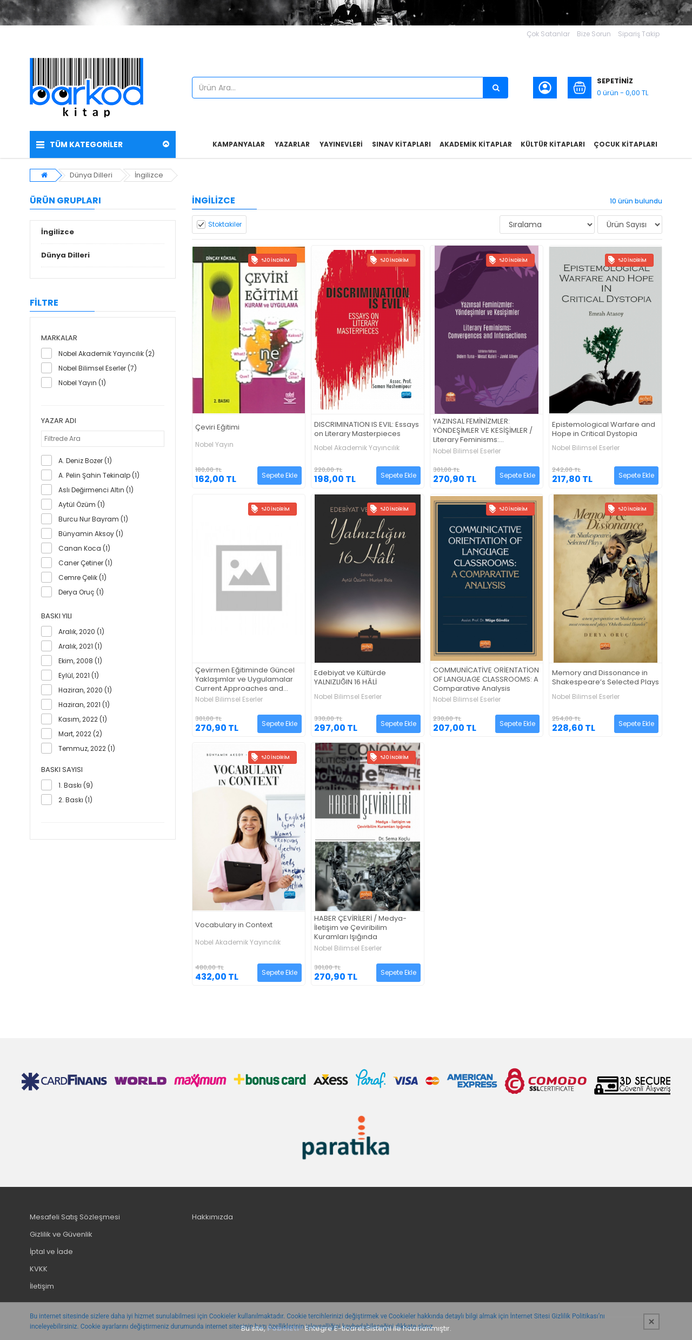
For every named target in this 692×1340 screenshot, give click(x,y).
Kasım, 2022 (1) (82, 719)
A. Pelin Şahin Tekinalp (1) (98, 475)
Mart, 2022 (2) (80, 733)
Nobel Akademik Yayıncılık (357, 448)
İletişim (42, 1286)
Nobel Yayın (214, 444)
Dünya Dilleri (91, 175)
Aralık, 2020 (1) (81, 631)
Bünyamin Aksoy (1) (90, 533)
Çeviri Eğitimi (217, 427)
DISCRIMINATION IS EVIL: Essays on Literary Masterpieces (366, 429)
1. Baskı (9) (75, 785)
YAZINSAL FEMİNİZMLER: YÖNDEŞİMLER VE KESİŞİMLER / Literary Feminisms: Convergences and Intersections (483, 431)
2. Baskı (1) (75, 799)
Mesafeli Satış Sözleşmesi (75, 1217)
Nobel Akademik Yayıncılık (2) (106, 353)
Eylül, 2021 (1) (78, 675)
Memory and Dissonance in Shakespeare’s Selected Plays (605, 678)
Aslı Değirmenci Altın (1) (96, 489)
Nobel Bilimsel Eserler (467, 451)
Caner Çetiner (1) (85, 562)
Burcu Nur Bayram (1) (93, 519)
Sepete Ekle (279, 475)
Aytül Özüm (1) (81, 504)
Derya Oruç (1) (81, 592)
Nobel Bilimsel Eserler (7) (97, 368)
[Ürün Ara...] (495, 87)
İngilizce (149, 175)
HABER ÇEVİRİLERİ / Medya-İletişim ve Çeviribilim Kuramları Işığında (360, 928)
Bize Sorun (594, 33)
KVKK (39, 1269)
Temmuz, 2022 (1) (86, 748)
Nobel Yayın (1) (82, 382)
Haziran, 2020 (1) (85, 690)
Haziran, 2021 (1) (84, 704)
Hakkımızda (212, 1217)
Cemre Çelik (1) (82, 577)
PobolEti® (285, 1328)
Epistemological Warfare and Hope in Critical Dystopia (603, 429)
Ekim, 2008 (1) (80, 660)
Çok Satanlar (548, 33)
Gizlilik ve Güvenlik (61, 1234)
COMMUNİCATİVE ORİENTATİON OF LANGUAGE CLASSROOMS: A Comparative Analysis (486, 680)
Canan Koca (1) (84, 548)
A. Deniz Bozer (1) (85, 460)
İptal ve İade (51, 1251)
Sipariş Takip (639, 33)
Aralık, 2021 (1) (80, 646)
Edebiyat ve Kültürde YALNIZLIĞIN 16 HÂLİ (350, 678)
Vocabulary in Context (233, 925)
